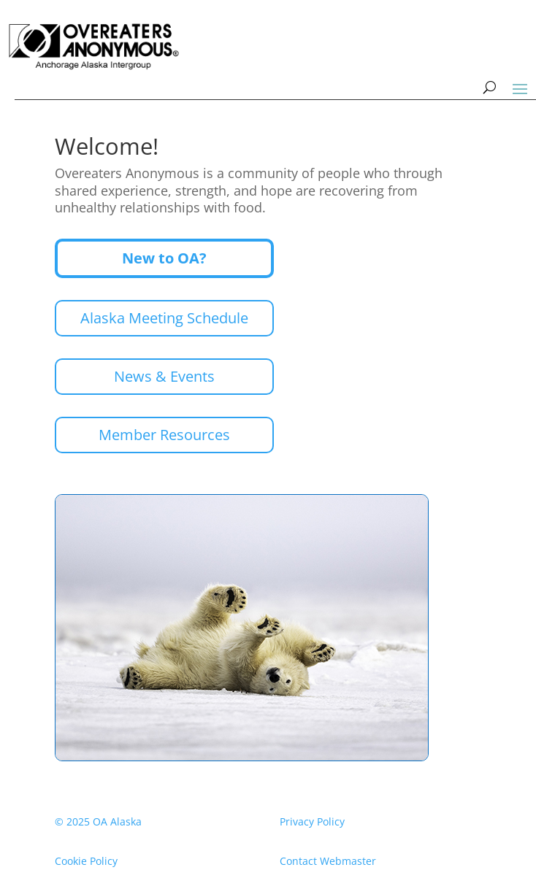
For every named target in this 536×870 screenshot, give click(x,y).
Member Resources (164, 434)
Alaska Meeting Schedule (164, 318)
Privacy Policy (312, 821)
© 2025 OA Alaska (98, 821)
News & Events (164, 376)
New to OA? (164, 258)
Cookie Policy (86, 861)
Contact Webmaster (328, 861)
